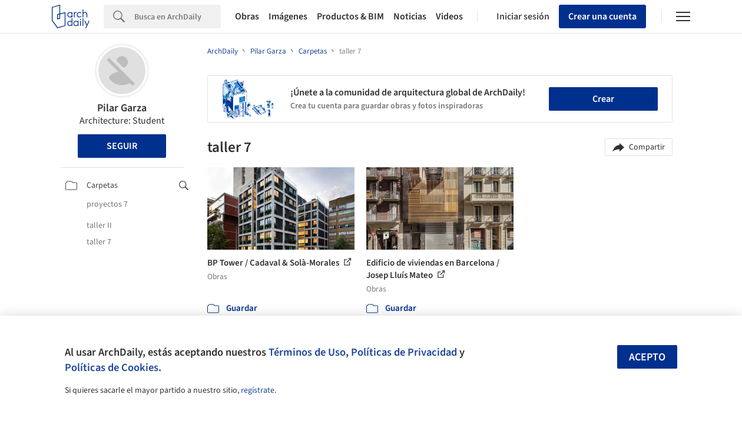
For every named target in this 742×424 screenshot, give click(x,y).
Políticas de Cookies (111, 367)
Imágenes (288, 16)
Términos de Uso (307, 352)
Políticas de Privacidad (404, 352)
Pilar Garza (122, 108)
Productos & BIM (350, 16)
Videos (449, 16)
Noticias (409, 16)
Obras (247, 16)
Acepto (647, 357)
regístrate (257, 390)
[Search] (177, 16)
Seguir (122, 146)
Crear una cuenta (602, 16)
